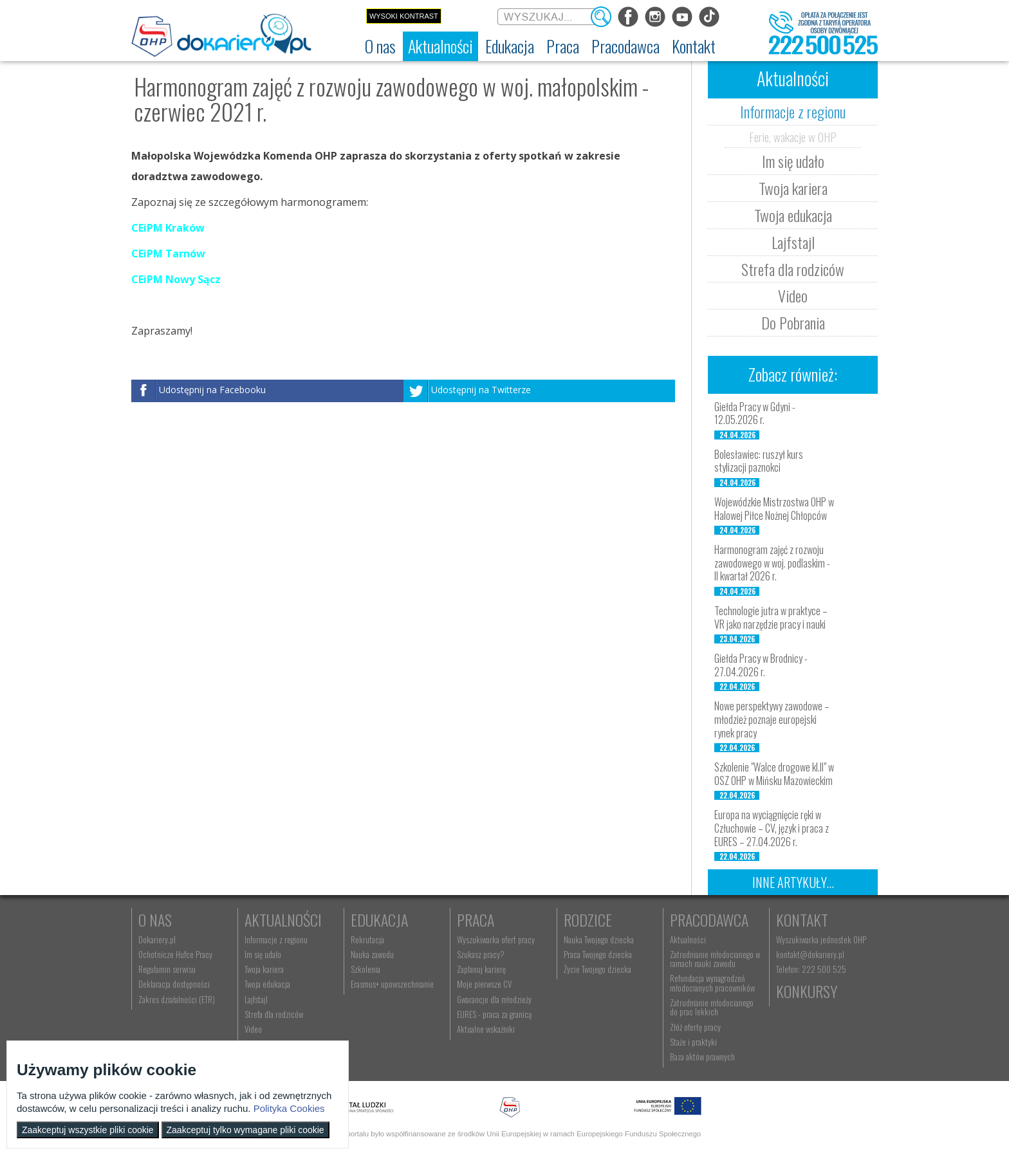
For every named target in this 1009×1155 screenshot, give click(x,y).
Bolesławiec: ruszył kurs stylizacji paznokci (758, 461)
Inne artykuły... (793, 882)
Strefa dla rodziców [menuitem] (274, 1014)
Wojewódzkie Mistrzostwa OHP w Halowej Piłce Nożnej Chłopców (774, 508)
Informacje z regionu (793, 111)
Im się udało (793, 160)
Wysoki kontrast (403, 16)
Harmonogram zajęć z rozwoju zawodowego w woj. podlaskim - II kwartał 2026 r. (772, 563)
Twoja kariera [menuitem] (264, 969)
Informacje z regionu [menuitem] (276, 939)
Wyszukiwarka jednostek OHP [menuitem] (821, 939)
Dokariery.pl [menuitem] (157, 939)
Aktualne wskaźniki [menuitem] (486, 1028)
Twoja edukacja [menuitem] (267, 983)
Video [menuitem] (253, 1028)
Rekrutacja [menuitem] (367, 939)
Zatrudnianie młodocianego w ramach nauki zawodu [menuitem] (715, 959)
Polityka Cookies (289, 1108)
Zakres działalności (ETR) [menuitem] (176, 999)
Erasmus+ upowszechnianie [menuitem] (392, 983)
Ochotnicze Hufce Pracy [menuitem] (175, 954)
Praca (475, 919)
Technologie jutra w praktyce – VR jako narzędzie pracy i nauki (771, 617)
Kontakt (802, 919)
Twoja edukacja (793, 214)
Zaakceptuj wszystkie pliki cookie (88, 1130)
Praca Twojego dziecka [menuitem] (598, 954)
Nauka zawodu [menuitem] (372, 954)
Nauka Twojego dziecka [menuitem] (599, 939)
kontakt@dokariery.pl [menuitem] (810, 954)
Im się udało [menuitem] (263, 954)
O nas (155, 919)
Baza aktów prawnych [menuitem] (702, 1056)
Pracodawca (709, 919)
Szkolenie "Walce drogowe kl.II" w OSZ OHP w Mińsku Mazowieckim (774, 773)
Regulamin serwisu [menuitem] (167, 969)
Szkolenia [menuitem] (365, 969)
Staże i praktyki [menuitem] (693, 1041)
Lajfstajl (793, 242)
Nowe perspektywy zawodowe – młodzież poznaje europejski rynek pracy (771, 719)
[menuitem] (380, 46)
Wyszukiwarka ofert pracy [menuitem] (496, 939)
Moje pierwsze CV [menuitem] (484, 983)
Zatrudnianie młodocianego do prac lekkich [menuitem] (712, 1007)
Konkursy (806, 991)
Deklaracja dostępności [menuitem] (174, 983)
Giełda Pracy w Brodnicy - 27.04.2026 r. (761, 665)
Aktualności (283, 919)
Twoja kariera (793, 187)
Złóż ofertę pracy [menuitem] (695, 1027)
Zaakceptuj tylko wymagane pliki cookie (245, 1130)
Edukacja (379, 919)
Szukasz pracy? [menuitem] (480, 954)
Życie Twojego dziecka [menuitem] (597, 969)
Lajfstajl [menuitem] (256, 999)
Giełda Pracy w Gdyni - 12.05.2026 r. (754, 413)
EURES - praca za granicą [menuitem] (494, 1014)
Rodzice (588, 919)
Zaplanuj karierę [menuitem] (481, 969)
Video (793, 295)
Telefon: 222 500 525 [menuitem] (811, 969)
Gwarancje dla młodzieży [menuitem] (494, 999)
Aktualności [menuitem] (688, 939)
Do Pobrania (793, 322)
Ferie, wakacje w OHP (793, 136)
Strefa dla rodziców (792, 269)
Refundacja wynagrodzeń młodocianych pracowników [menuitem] (712, 982)
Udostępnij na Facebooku (212, 390)
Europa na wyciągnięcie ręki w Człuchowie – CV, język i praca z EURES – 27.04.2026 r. (771, 828)
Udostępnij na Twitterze (481, 390)
